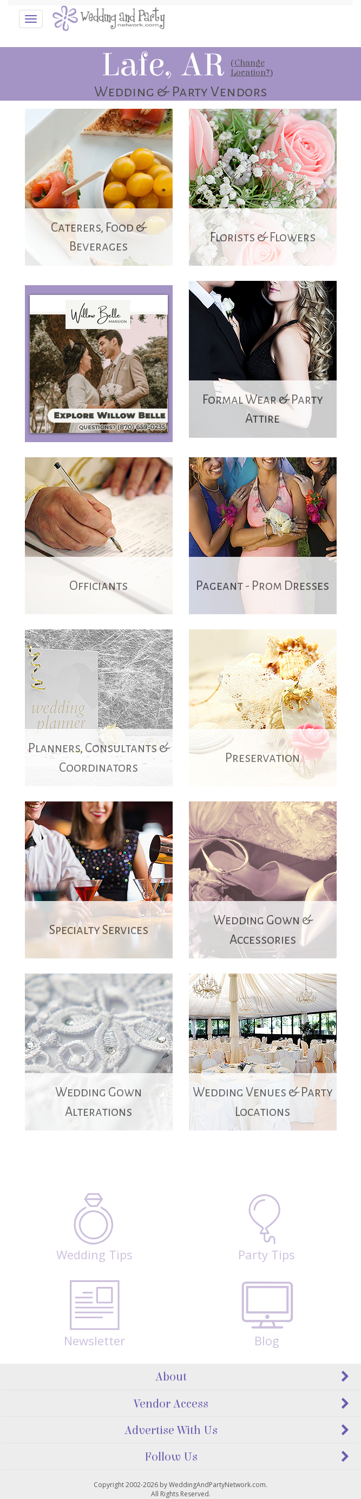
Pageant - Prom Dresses (262, 586)
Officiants (98, 586)
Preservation (262, 758)
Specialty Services (98, 930)
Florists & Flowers (263, 237)
